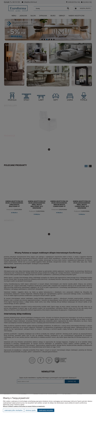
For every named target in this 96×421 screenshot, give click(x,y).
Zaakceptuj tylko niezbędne (13, 410)
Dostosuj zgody (31, 410)
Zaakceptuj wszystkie (46, 410)
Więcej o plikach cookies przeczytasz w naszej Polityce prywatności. (24, 406)
